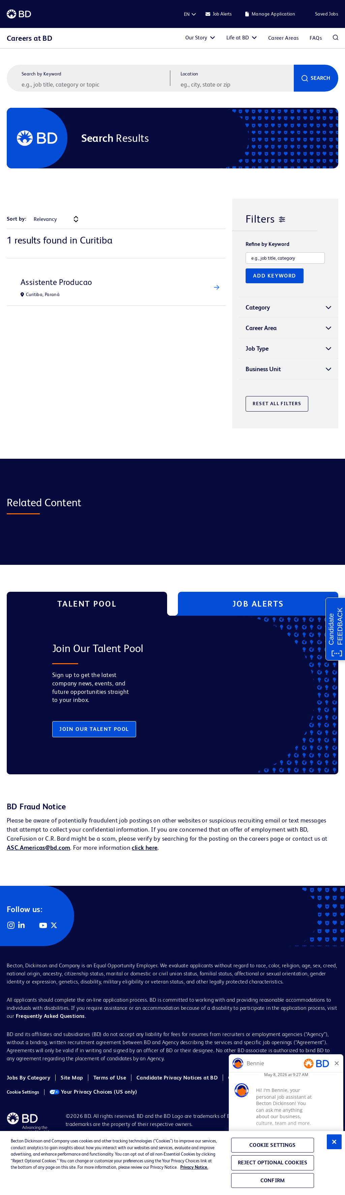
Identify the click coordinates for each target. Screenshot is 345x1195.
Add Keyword (274, 275)
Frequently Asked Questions (50, 1016)
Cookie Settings (23, 1092)
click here (144, 847)
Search (320, 78)
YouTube (43, 925)
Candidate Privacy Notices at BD (177, 1077)
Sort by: (16, 219)
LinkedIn (22, 925)
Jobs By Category (28, 1077)
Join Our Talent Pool (94, 729)
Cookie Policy (244, 1077)
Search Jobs (335, 38)
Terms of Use (109, 1077)
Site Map (72, 1077)
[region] (172, 1163)
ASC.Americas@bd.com (38, 847)
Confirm (272, 1180)
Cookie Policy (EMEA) (298, 1077)
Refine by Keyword (267, 244)
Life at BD (237, 37)
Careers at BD (29, 38)
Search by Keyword (42, 73)
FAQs (316, 38)
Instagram (11, 925)
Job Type (257, 348)
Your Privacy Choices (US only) (93, 1092)
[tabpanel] (161, 695)
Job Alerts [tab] (258, 603)
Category (258, 307)
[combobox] (236, 84)
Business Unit (263, 369)
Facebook (32, 925)
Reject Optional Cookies (273, 1162)
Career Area (261, 327)
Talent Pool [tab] (87, 603)
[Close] (334, 1141)
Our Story (196, 37)
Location (189, 73)
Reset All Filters (277, 403)
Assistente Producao (56, 282)
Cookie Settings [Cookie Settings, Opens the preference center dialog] (272, 1145)
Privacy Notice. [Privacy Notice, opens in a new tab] (194, 1167)
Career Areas (283, 38)
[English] (186, 14)
